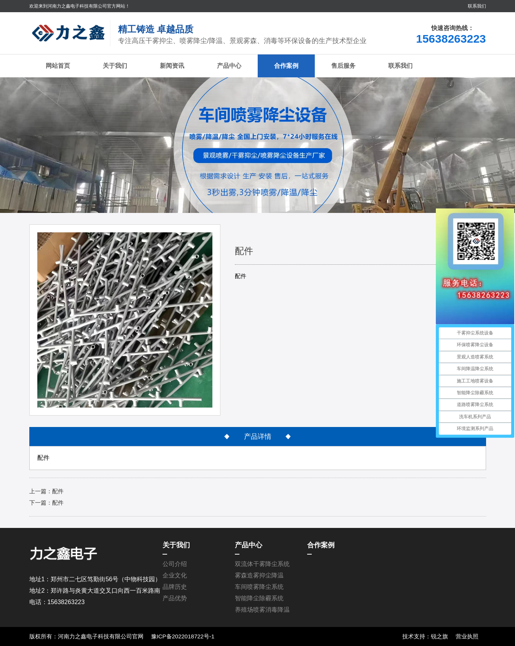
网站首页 (58, 65)
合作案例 (286, 65)
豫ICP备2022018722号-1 (183, 636)
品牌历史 (175, 587)
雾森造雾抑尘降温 (259, 575)
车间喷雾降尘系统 (259, 587)
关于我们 (115, 65)
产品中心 (229, 65)
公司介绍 (175, 564)
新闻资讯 (172, 65)
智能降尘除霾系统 (259, 598)
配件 (58, 491)
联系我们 (477, 6)
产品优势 (175, 598)
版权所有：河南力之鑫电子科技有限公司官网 (86, 636)
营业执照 (467, 636)
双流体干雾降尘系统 (262, 564)
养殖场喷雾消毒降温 (262, 609)
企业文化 (175, 575)
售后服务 (343, 65)
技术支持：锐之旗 (425, 636)
